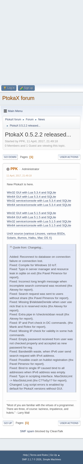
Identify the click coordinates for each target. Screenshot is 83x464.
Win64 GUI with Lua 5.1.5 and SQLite (31, 217)
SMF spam (27, 431)
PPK (14, 169)
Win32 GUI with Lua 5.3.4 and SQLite (31, 192)
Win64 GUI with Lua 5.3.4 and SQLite (31, 196)
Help (25, 455)
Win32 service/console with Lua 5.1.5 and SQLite (39, 221)
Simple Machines (52, 459)
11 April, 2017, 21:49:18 (19, 175)
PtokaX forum (18, 98)
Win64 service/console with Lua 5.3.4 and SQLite (39, 204)
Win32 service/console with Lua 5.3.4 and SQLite (39, 200)
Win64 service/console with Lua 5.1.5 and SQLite (39, 225)
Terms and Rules (39, 455)
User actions (69, 157)
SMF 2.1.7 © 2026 (31, 459)
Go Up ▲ (55, 455)
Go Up (8, 423)
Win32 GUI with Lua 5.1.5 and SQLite (31, 213)
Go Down (10, 157)
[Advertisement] (41, 41)
